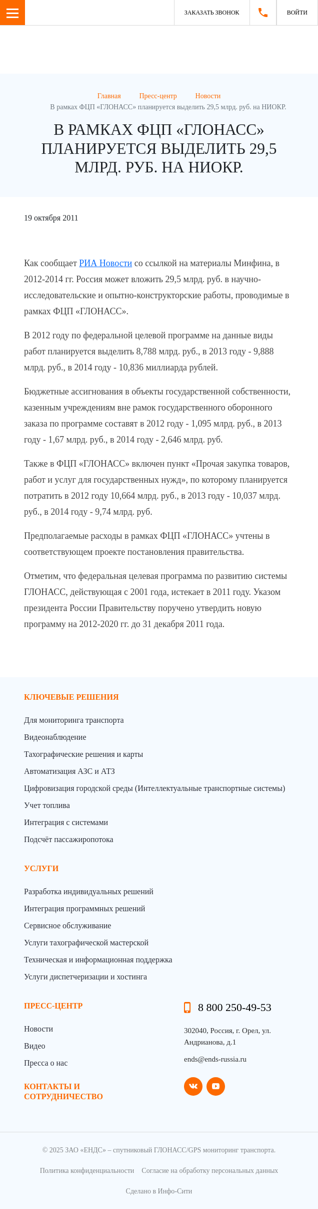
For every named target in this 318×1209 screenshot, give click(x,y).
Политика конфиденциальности (87, 1170)
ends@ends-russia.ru (215, 1059)
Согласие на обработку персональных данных (210, 1170)
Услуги (41, 868)
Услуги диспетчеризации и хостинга (85, 976)
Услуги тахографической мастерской (86, 942)
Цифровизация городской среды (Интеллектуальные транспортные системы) (154, 788)
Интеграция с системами (66, 822)
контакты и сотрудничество (63, 1091)
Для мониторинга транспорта (74, 720)
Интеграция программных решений (84, 908)
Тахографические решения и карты (83, 754)
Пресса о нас (46, 1063)
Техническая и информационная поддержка (98, 959)
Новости (38, 1029)
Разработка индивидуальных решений (89, 891)
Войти (297, 12)
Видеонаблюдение (55, 737)
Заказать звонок (212, 12)
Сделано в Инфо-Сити (159, 1191)
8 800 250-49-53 (235, 1007)
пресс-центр (53, 1005)
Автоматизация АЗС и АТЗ (69, 771)
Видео (34, 1046)
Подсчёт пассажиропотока (69, 839)
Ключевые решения (71, 697)
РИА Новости (105, 263)
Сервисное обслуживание (67, 925)
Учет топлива (47, 805)
